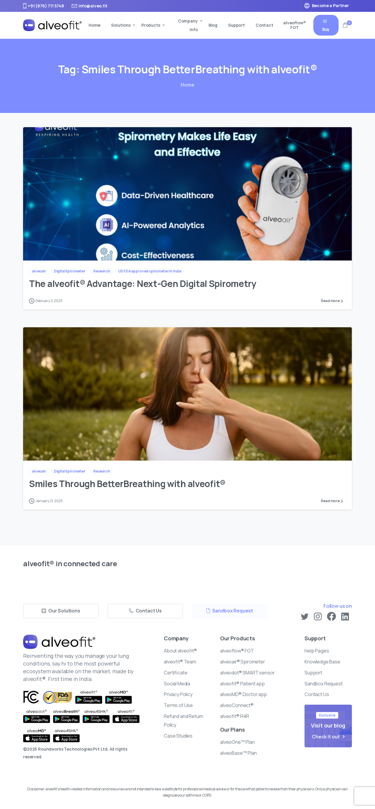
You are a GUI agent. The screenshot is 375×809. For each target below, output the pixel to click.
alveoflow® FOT (294, 25)
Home (187, 85)
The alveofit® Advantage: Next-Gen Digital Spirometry (143, 283)
